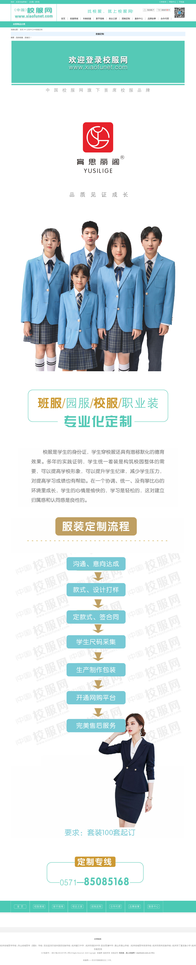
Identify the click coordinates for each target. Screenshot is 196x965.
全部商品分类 (19, 24)
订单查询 (162, 2)
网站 (153, 953)
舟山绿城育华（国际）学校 (30, 946)
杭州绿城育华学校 (8, 946)
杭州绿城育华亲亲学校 (141, 946)
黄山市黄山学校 (123, 946)
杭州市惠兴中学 (93, 946)
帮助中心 (172, 2)
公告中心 (29, 30)
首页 (21, 30)
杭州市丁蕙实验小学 (181, 946)
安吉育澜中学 (107, 946)
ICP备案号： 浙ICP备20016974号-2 (55, 953)
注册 (31, 2)
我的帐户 (150, 10)
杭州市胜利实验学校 (162, 946)
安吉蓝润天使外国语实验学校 (57, 946)
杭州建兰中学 (78, 946)
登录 (37, 2)
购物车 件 (164, 10)
